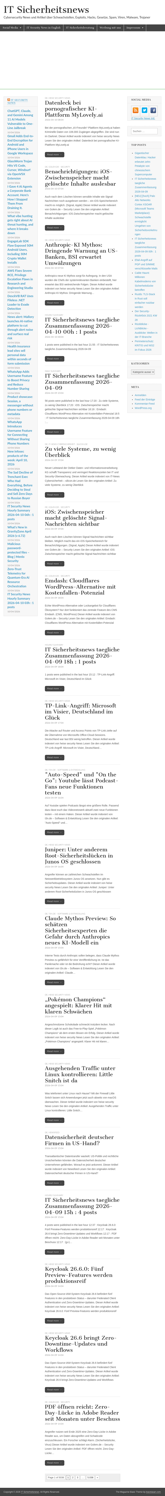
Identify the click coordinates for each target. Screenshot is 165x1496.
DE (46, 98)
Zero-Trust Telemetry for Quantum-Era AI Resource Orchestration (18, 577)
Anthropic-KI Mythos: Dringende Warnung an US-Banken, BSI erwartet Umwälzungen (81, 254)
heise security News (59, 98)
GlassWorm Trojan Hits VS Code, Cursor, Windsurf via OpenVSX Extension (19, 169)
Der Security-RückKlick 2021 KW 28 (146, 315)
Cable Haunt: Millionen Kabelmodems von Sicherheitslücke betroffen (145, 281)
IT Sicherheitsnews (46, 9)
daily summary (53, 371)
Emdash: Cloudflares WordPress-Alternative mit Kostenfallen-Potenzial (80, 586)
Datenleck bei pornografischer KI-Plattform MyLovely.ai (74, 109)
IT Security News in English (43, 27)
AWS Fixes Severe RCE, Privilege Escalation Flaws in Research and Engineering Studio (20, 279)
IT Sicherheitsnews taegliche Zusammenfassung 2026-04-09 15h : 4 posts (82, 1206)
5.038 (90, 1477)
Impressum (133, 27)
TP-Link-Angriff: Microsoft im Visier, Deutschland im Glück (80, 711)
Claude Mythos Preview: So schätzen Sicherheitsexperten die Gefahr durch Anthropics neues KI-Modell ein (80, 930)
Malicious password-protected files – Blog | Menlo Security (18, 552)
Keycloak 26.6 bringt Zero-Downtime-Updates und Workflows (81, 1344)
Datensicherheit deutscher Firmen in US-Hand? (79, 1140)
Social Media (10, 27)
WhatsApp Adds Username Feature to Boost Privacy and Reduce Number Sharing (19, 380)
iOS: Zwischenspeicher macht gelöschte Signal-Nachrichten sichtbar (76, 518)
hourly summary (54, 315)
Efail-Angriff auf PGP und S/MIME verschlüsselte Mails (146, 264)
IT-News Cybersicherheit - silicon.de (68, 444)
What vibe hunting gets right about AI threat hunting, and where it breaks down (20, 224)
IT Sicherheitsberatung (80, 27)
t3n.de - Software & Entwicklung (67, 770)
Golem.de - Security (59, 167)
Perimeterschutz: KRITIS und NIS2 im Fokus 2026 (144, 345)
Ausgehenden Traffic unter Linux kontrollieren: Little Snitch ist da (80, 1074)
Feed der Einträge (145, 399)
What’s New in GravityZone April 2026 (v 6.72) (19, 531)
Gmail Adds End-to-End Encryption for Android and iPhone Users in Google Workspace (20, 144)
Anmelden (140, 395)
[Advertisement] (82, 64)
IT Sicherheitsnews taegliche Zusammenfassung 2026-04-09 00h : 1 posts (145, 247)
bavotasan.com (153, 1492)
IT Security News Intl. (143, 118)
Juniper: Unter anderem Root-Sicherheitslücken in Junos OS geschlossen (79, 855)
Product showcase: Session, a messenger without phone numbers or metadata (20, 405)
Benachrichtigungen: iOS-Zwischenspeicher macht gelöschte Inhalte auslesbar (80, 177)
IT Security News (17, 102)
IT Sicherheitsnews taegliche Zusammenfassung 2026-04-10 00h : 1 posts (82, 325)
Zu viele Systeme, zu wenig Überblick (80, 452)
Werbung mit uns (110, 27)
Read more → (54, 154)
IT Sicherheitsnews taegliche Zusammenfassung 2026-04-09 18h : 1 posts (82, 655)
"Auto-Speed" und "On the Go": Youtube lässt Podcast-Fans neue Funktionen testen (81, 783)
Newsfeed (54, 1132)
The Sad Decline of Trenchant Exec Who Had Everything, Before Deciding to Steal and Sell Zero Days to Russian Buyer (20, 485)
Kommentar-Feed (144, 403)
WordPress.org (143, 408)
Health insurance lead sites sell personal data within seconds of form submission (19, 354)
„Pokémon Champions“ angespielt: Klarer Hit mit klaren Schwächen (78, 1005)
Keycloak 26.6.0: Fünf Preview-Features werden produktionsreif (78, 1275)
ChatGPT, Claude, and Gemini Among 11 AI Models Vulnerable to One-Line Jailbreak (20, 119)
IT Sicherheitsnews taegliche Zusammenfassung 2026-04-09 (82, 382)
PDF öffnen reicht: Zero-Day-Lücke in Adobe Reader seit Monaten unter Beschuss (82, 1413)
